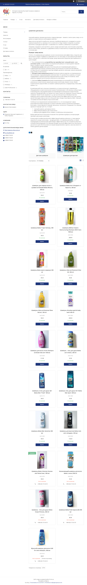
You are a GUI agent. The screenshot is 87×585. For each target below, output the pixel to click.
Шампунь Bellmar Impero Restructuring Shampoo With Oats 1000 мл (70, 230)
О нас (20, 19)
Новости (5, 35)
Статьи (5, 41)
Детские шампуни (42, 155)
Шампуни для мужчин (70, 155)
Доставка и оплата (38, 19)
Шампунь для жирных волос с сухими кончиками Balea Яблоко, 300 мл (42, 187)
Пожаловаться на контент (37, 582)
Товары (12, 19)
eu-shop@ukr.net (9, 133)
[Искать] (81, 11)
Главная (5, 19)
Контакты (28, 19)
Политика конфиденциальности (53, 582)
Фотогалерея (7, 38)
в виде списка (83, 161)
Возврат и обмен (51, 19)
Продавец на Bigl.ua (43, 581)
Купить (42, 201)
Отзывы (5, 48)
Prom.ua (51, 579)
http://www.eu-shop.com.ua (12, 130)
